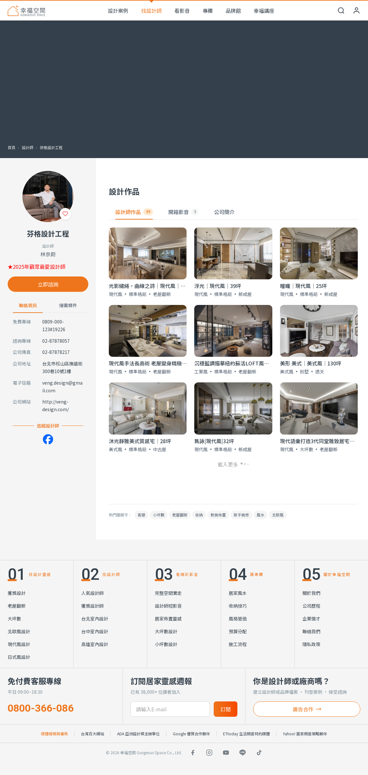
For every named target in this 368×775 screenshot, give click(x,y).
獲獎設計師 (92, 606)
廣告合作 (307, 709)
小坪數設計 (166, 644)
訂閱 (225, 709)
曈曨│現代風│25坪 (303, 286)
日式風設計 (19, 657)
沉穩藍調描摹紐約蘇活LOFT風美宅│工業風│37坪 (252, 363)
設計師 (27, 147)
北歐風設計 (19, 631)
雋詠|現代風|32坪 (214, 441)
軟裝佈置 (218, 514)
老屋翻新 (180, 514)
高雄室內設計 (94, 644)
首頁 (11, 147)
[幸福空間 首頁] (26, 10)
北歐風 (278, 514)
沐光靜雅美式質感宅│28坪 (140, 441)
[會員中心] (356, 10)
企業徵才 (311, 618)
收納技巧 (238, 606)
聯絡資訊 (28, 305)
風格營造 (238, 618)
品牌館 (233, 10)
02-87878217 (56, 352)
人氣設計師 (92, 593)
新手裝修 (241, 514)
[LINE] (242, 752)
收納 (199, 514)
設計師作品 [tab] (134, 212)
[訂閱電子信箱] (170, 709)
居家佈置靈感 (168, 618)
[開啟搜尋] (341, 10)
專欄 (208, 10)
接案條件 (68, 305)
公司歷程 (311, 606)
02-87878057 (56, 341)
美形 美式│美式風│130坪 (310, 363)
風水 (260, 514)
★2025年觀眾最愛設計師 (36, 266)
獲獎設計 (17, 593)
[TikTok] (259, 752)
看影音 (182, 10)
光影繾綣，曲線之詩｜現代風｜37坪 (150, 286)
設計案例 (118, 10)
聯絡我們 (311, 631)
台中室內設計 (94, 631)
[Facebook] (48, 439)
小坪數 (158, 514)
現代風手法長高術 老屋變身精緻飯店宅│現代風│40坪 (171, 363)
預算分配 (238, 631)
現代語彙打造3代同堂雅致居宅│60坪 (322, 441)
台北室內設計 (94, 618)
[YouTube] (226, 752)
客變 (141, 514)
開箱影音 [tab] (183, 212)
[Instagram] (209, 752)
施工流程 (238, 644)
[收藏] (65, 214)
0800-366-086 (41, 708)
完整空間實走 (168, 593)
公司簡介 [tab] (224, 212)
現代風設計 (19, 644)
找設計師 (151, 10)
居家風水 (238, 593)
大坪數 (14, 618)
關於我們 (311, 593)
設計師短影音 (168, 606)
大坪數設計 (166, 631)
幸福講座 (264, 10)
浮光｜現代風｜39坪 (217, 286)
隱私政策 (311, 644)
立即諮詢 (48, 284)
